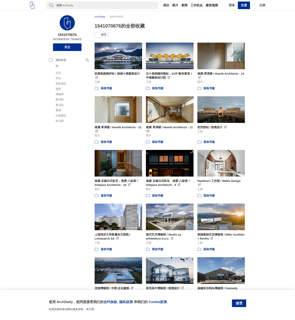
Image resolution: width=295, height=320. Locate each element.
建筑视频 (212, 5)
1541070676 (67, 35)
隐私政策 (126, 302)
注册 (244, 5)
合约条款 (110, 302)
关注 (67, 47)
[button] (102, 34)
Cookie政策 (158, 302)
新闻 (184, 5)
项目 (166, 5)
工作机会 (197, 5)
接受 (239, 303)
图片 (175, 5)
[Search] (107, 5)
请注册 (90, 309)
